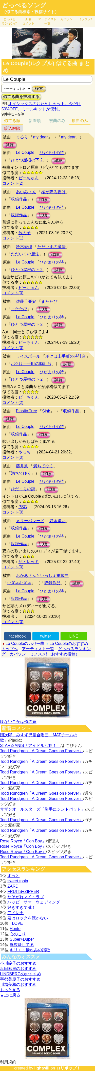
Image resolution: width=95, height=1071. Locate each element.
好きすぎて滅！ (21, 907)
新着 (28, 21)
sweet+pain (17, 881)
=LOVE (16, 923)
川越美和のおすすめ (18, 984)
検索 (39, 88)
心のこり (18, 934)
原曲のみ (80, 120)
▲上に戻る (10, 995)
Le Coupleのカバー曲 (25, 643)
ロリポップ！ (68, 1068)
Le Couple (25, 152)
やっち (24, 452)
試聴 (10, 145)
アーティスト (47, 21)
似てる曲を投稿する (21, 96)
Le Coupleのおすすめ (68, 643)
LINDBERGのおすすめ (20, 974)
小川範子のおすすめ (18, 963)
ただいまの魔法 (51, 247)
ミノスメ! (85, 19)
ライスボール (28, 356)
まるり (22, 137)
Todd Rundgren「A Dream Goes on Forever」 (41, 751)
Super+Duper (22, 939)
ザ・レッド (28, 561)
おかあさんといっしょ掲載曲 (42, 575)
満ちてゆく (43, 466)
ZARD (12, 886)
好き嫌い (57, 521)
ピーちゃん (28, 178)
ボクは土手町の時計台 (65, 356)
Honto (15, 929)
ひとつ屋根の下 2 (27, 160)
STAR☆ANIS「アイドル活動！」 (30, 745)
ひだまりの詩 (52, 153)
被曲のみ (57, 120)
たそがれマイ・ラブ (25, 897)
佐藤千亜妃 (26, 301)
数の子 (24, 233)
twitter (45, 636)
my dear (40, 137)
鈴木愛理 (24, 247)
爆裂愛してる (22, 944)
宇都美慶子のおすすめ (20, 979)
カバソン (66, 19)
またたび (49, 301)
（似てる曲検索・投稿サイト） (30, 12)
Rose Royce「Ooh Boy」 (23, 841)
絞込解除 (12, 128)
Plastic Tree (26, 411)
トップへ (10, 649)
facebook (17, 636)
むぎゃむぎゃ (19, 583)
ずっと (13, 875)
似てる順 (12, 120)
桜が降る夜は (53, 192)
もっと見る (10, 990)
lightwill (41, 1068)
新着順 (35, 120)
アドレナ (15, 913)
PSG (22, 507)
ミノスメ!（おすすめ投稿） (55, 654)
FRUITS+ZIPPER (23, 891)
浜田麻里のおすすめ (18, 968)
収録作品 (19, 199)
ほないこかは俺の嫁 (18, 721)
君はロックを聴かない (27, 918)
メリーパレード (30, 521)
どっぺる (9, 21)
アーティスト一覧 (38, 649)
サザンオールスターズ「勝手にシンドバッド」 (42, 809)
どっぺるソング (24, 5)
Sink (46, 411)
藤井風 (22, 466)
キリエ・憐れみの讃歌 (30, 950)
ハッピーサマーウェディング (33, 902)
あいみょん (26, 192)
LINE (73, 636)
